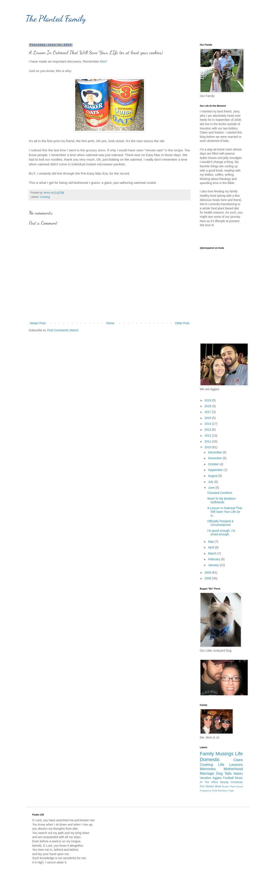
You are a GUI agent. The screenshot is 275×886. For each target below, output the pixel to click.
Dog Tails (224, 773)
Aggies (217, 778)
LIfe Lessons (230, 765)
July (211, 482)
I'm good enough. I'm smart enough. (221, 532)
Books (225, 786)
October (214, 464)
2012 (208, 435)
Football (228, 778)
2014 (208, 423)
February (214, 559)
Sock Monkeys (220, 790)
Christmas (237, 782)
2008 (208, 578)
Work (218, 786)
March (212, 553)
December (215, 452)
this (102, 61)
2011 (208, 441)
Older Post (182, 323)
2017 (208, 412)
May (211, 541)
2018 (208, 406)
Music (239, 778)
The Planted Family (56, 18)
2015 (208, 418)
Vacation (205, 778)
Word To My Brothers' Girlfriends (221, 500)
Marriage (207, 773)
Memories (208, 769)
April (211, 547)
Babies (238, 773)
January (214, 565)
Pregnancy (205, 790)
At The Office (209, 782)
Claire (238, 760)
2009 (208, 572)
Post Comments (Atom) (62, 330)
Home (110, 323)
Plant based (236, 786)
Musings (224, 753)
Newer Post (37, 323)
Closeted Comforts (219, 492)
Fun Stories (207, 786)
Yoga (231, 790)
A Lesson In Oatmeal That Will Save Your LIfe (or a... (224, 511)
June (211, 487)
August (213, 476)
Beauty (224, 782)
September (215, 470)
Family (207, 753)
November (215, 458)
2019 (208, 400)
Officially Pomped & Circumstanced (220, 523)
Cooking (45, 196)
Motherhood (233, 769)
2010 (208, 447)
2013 (208, 429)
